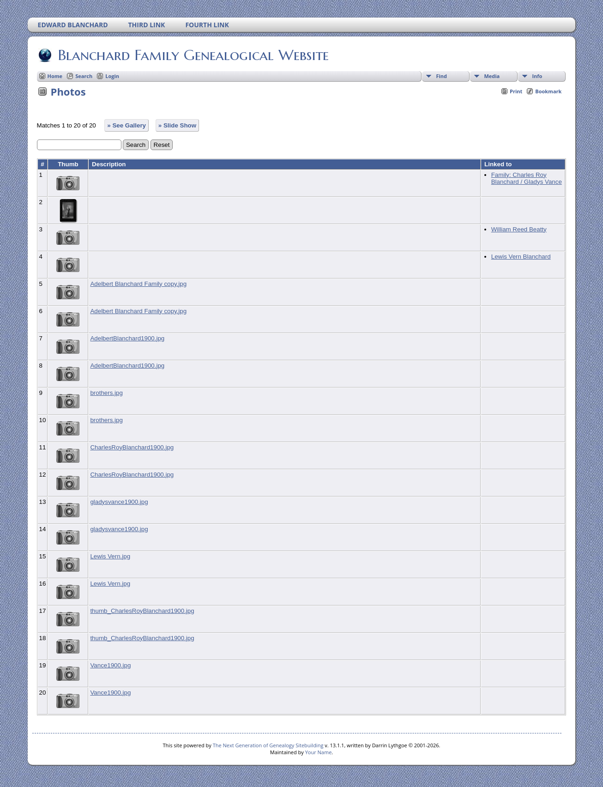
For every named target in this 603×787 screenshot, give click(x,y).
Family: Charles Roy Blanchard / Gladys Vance (526, 178)
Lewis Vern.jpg (110, 556)
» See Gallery (126, 125)
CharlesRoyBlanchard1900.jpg (132, 447)
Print (516, 91)
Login (112, 76)
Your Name (318, 752)
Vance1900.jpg (110, 665)
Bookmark (548, 91)
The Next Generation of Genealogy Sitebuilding (268, 745)
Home (55, 76)
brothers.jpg (106, 392)
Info (537, 76)
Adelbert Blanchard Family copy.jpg (138, 283)
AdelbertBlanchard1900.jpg (127, 338)
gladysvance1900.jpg (119, 501)
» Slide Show (177, 125)
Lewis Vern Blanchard (521, 256)
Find (441, 76)
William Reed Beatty (519, 229)
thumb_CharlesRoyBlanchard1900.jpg (142, 610)
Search (83, 76)
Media (492, 76)
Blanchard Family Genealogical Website (192, 55)
